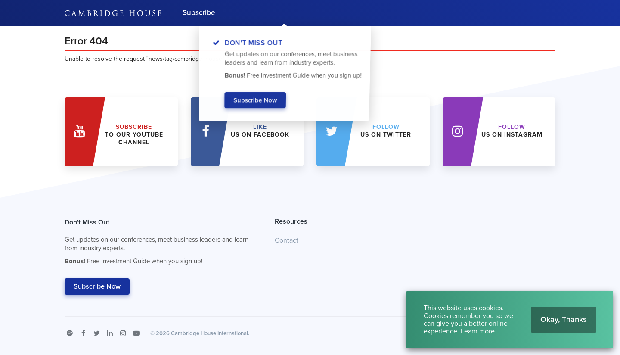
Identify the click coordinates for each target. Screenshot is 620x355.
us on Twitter (385, 130)
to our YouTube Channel (134, 134)
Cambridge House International (209, 333)
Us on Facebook (260, 130)
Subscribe (199, 12)
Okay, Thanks (563, 319)
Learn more (478, 331)
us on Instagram (511, 130)
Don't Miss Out (159, 244)
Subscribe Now (97, 286)
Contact (286, 240)
